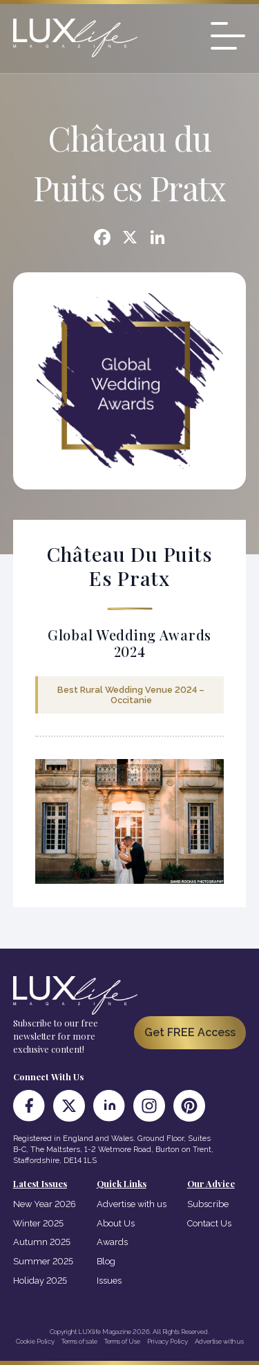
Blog (106, 1261)
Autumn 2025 (41, 1242)
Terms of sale (79, 1341)
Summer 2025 (43, 1261)
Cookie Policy (35, 1341)
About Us (116, 1223)
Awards (112, 1242)
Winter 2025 (38, 1223)
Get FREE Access (190, 1032)
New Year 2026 (44, 1204)
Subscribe (208, 1204)
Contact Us (209, 1223)
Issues (109, 1280)
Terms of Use (122, 1341)
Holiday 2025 (40, 1280)
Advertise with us (131, 1204)
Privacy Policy (167, 1341)
